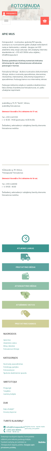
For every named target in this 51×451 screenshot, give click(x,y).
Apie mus (7, 340)
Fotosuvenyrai (8, 370)
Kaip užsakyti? (8, 409)
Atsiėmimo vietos (32, 304)
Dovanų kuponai (9, 412)
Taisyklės (6, 391)
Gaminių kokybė (9, 394)
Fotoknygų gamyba (10, 367)
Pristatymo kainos (31, 323)
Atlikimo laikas (32, 248)
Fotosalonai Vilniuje (11, 349)
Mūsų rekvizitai (9, 346)
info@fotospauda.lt (15, 427)
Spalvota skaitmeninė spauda (15, 373)
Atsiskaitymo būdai (31, 286)
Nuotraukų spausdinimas (13, 364)
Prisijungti (11, 13)
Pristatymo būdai (32, 267)
